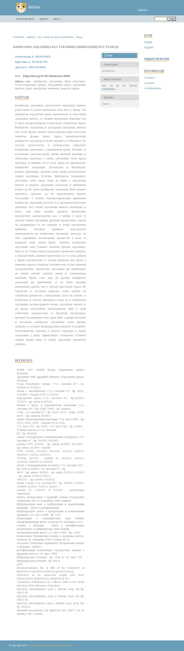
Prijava (142, 10)
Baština (34, 7)
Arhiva (43, 19)
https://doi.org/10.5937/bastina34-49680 (46, 76)
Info (57, 19)
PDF (109, 55)
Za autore (149, 83)
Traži (171, 18)
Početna (18, 37)
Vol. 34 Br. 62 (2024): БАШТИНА (56, 37)
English (149, 47)
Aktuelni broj (25, 19)
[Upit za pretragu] (161, 19)
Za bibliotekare (152, 88)
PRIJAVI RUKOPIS (156, 59)
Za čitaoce (149, 77)
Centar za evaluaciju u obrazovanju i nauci (49, 645)
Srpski (148, 42)
